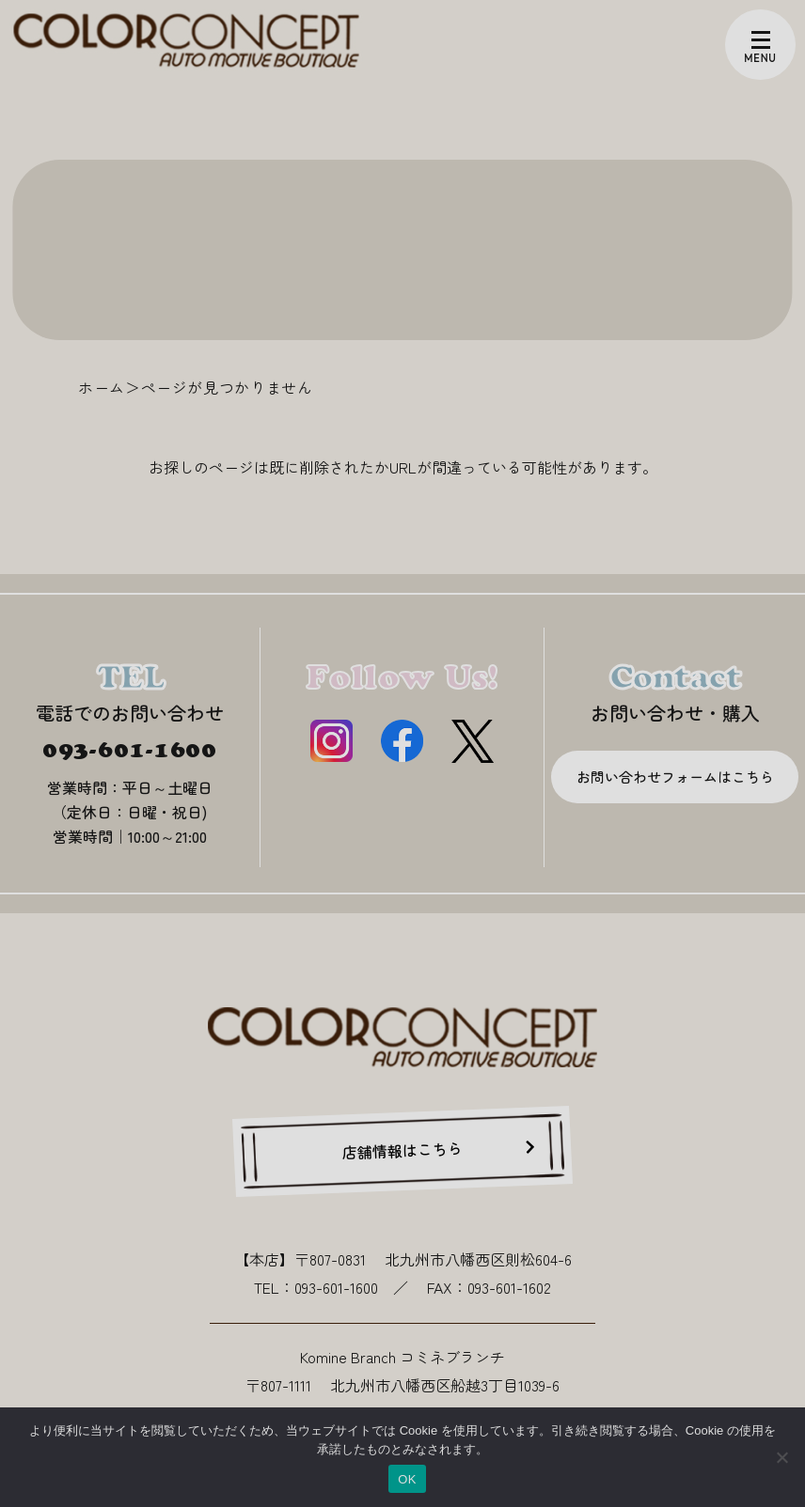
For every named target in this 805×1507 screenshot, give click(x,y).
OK (407, 1479)
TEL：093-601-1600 (316, 1287)
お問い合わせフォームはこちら (675, 776)
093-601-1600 (130, 749)
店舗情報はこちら (403, 1150)
